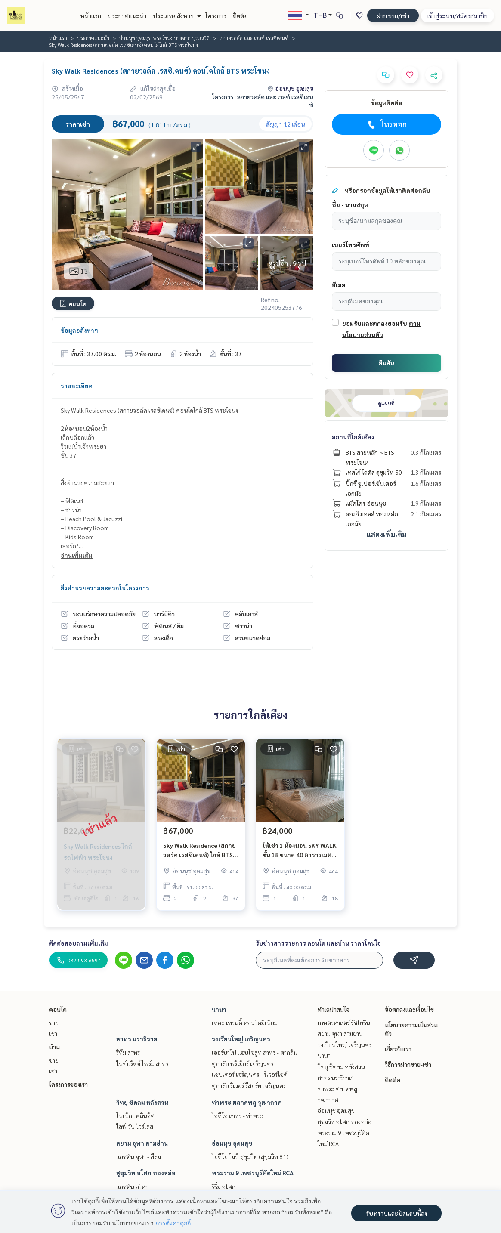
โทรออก (386, 124)
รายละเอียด (77, 385)
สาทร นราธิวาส (137, 1039)
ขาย (54, 1022)
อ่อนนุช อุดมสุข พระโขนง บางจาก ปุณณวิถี (164, 37)
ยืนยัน (386, 363)
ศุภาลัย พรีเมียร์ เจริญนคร (242, 1063)
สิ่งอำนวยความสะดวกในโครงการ (105, 588)
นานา (219, 1009)
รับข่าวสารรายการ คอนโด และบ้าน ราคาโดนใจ (318, 943)
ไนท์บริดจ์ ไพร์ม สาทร (142, 1063)
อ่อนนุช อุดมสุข (232, 1143)
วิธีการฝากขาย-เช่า (408, 1064)
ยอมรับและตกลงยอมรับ (374, 323)
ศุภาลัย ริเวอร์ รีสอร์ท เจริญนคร (249, 1085)
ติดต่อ (240, 15)
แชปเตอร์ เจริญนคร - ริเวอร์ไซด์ (250, 1074)
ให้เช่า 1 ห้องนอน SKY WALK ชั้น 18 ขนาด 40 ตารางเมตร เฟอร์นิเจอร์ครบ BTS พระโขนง (300, 850)
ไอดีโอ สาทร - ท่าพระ (237, 1115)
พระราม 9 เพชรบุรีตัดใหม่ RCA (253, 1173)
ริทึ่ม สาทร (128, 1052)
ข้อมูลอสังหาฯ (79, 330)
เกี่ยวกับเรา (398, 1049)
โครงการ (215, 15)
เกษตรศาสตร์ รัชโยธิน (344, 1022)
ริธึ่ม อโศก (223, 1186)
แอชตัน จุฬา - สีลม (138, 1156)
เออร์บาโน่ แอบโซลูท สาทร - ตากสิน (254, 1052)
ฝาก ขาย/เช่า (393, 15)
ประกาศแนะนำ (127, 15)
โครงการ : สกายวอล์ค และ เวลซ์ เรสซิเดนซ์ (262, 100)
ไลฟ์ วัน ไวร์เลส (134, 1126)
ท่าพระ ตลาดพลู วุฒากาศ (247, 1102)
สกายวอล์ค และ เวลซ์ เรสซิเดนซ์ (254, 37)
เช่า (53, 1033)
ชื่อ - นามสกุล (350, 204)
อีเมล (339, 285)
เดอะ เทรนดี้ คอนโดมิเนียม (245, 1022)
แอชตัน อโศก (132, 1186)
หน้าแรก (90, 15)
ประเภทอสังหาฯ (176, 15)
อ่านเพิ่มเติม (77, 555)
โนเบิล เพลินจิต (135, 1115)
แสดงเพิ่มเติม (386, 534)
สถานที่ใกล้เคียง (353, 437)
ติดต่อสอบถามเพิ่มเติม (78, 943)
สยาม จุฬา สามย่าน (142, 1143)
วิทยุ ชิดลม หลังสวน (142, 1102)
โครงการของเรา (68, 1084)
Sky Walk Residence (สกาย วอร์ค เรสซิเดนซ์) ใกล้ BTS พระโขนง (199, 850)
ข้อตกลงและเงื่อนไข (409, 1009)
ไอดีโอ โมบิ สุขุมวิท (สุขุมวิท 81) (250, 1156)
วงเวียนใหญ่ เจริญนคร (241, 1039)
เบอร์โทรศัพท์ (350, 244)
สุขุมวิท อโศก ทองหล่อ (146, 1173)
